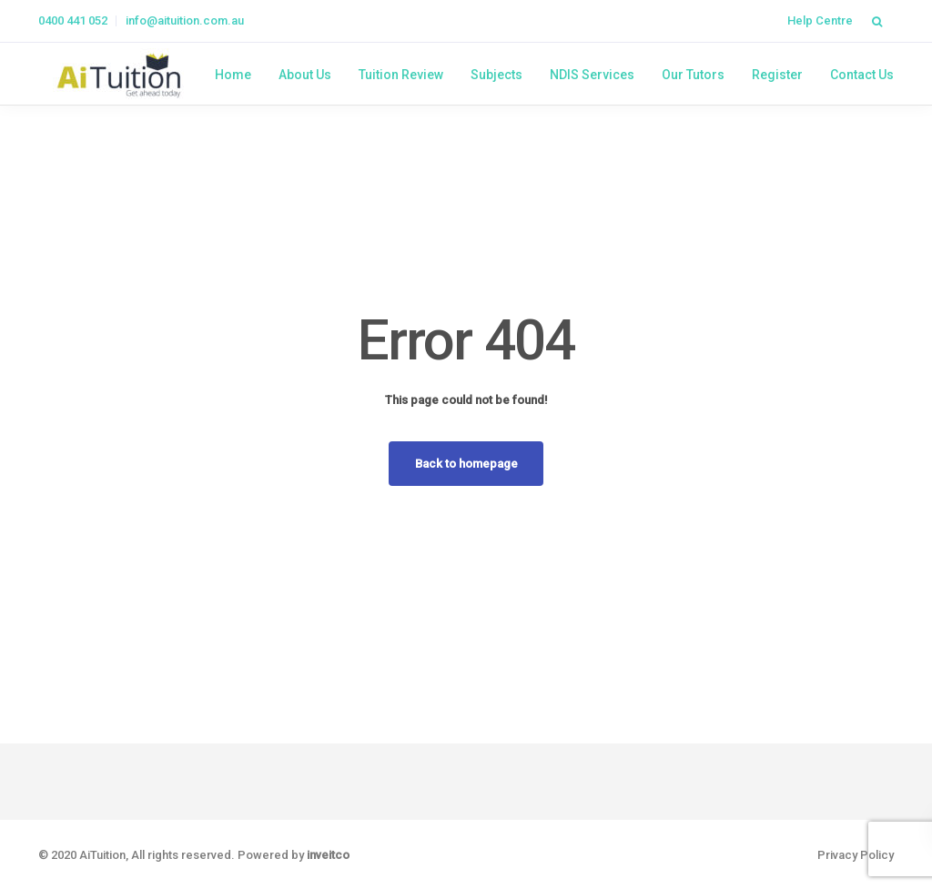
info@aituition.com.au (185, 20)
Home (233, 74)
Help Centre (820, 20)
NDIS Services (592, 74)
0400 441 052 (72, 20)
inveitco (328, 855)
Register (777, 74)
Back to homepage (466, 463)
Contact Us (862, 74)
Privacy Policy (855, 855)
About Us (305, 74)
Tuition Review (401, 74)
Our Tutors (693, 74)
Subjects (496, 74)
